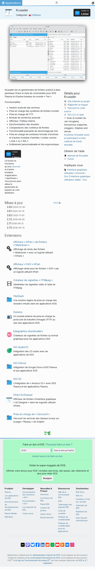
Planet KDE (44, 504)
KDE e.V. (79, 496)
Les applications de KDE (11, 497)
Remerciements (47, 517)
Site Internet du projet (79, 101)
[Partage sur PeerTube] (62, 544)
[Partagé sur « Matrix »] (23, 544)
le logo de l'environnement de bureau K (32, 560)
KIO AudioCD (20, 347)
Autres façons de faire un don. (47, 456)
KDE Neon (9, 517)
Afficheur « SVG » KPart (26, 264)
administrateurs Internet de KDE (46, 555)
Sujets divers (45, 514)
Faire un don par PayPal (64, 450)
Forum (71, 159)
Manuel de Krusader (78, 155)
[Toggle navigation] (57, 3)
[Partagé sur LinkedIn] (43, 544)
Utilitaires (35, 15)
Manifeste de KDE (81, 513)
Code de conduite (61, 512)
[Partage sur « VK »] (67, 544)
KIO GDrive (19, 363)
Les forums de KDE (46, 499)
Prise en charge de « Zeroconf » (31, 414)
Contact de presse (45, 509)
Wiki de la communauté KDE (63, 494)
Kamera (17, 312)
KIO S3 (17, 378)
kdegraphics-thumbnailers (28, 331)
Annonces (44, 494)
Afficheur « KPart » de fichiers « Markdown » (30, 243)
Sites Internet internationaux (82, 519)
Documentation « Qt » (29, 502)
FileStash (18, 296)
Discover (16, 166)
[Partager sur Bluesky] (33, 544)
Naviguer (47, 478)
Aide (60, 501)
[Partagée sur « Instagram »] (72, 544)
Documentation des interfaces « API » (29, 494)
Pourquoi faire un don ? (59, 444)
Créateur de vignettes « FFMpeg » (33, 280)
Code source (28, 513)
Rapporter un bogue (78, 104)
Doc (66, 176)
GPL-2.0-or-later (76, 114)
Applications (11, 3)
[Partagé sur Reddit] (47, 544)
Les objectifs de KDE (29, 508)
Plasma (8, 492)
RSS (57, 203)
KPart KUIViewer (23, 394)
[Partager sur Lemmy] (52, 544)
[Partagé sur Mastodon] (28, 544)
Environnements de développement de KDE (11, 506)
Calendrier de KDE (81, 506)
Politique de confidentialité (64, 518)
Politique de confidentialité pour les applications (64, 527)
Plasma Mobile (11, 513)
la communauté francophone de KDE (44, 558)
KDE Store (80, 492)
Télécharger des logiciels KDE (65, 505)
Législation (47, 563)
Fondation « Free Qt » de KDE (83, 500)
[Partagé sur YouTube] (57, 544)
